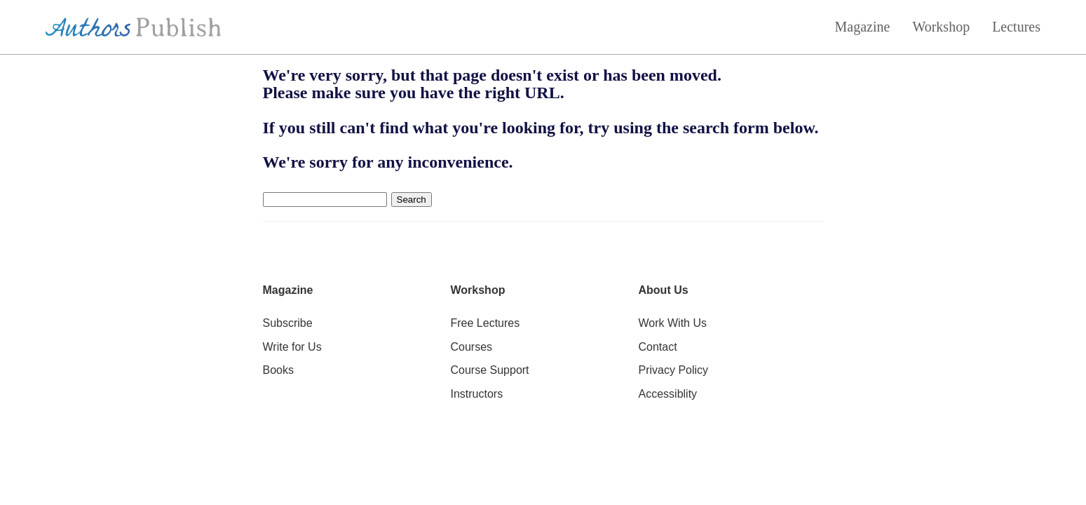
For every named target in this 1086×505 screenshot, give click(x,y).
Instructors (477, 394)
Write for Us (292, 347)
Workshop (941, 26)
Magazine (862, 26)
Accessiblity (668, 394)
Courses (472, 347)
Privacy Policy (674, 370)
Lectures (1016, 26)
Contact (658, 347)
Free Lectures (485, 323)
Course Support (490, 370)
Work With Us (673, 323)
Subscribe (288, 323)
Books (278, 370)
